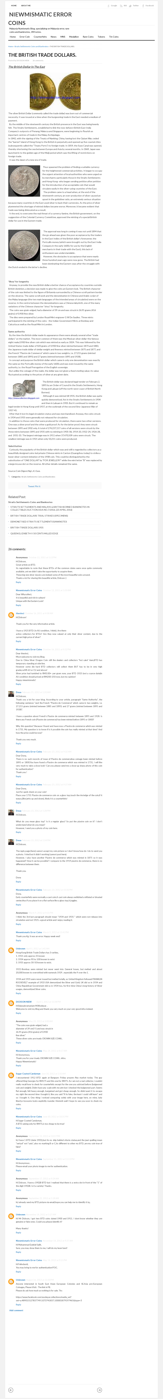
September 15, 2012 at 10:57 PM (44, 1136)
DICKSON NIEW (24, 1001)
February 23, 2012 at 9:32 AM (57, 751)
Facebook (150, 5)
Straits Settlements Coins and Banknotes (31, 46)
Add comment (16, 1310)
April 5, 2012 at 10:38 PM (48, 1001)
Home (14, 5)
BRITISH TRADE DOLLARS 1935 (27, 527)
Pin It (37, 486)
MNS (62, 36)
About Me (26, 5)
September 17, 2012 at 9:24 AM (44, 1178)
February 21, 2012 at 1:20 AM (36, 692)
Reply (18, 582)
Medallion (74, 36)
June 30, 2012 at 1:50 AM (53, 1073)
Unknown (20, 948)
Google (114, 5)
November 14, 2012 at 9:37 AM (58, 1240)
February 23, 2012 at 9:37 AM (57, 784)
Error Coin (25, 36)
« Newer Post (10, 1390)
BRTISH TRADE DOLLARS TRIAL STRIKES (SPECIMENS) (39, 515)
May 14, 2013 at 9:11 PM (55, 1260)
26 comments (38, 60)
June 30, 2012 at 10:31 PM (55, 1116)
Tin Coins (114, 36)
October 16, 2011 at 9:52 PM (57, 649)
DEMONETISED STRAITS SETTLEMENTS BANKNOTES (39, 521)
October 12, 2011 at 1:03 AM (57, 590)
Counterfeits (40, 36)
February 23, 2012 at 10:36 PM (57, 890)
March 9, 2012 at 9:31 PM (41, 913)
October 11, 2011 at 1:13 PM (42, 557)
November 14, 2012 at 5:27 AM (41, 1214)
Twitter (136, 5)
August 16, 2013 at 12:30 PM (40, 1280)
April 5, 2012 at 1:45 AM (37, 948)
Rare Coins (88, 36)
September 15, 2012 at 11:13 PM (58, 1159)
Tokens (101, 36)
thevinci (20, 613)
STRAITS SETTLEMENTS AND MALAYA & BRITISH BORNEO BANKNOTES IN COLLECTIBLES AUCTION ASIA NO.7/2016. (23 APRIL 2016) (50, 508)
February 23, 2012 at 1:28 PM (36, 810)
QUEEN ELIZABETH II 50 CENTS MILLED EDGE (34, 533)
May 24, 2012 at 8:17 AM (55, 1051)
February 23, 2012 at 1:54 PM (36, 840)
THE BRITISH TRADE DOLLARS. (42, 55)
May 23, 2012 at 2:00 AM (41, 1021)
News (54, 36)
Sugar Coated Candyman (28, 1073)
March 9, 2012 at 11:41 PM (56, 932)
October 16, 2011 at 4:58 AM (39, 613)
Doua (18, 692)
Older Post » (99, 1390)
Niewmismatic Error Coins (29, 590)
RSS (125, 5)
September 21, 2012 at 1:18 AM (44, 1198)
